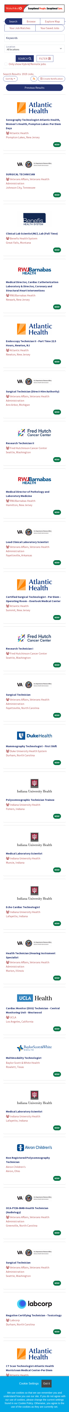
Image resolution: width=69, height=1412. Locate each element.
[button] (45, 58)
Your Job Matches (20, 28)
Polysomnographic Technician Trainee (30, 800)
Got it (46, 1383)
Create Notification (51, 78)
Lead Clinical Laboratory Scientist (27, 542)
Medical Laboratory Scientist (24, 853)
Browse (31, 21)
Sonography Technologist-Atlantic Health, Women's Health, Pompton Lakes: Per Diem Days (33, 124)
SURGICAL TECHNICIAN (20, 174)
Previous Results (34, 87)
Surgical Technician (18, 694)
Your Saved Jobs (50, 28)
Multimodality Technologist (23, 1058)
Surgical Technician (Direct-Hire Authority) (32, 391)
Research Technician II (20, 443)
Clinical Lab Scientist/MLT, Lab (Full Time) (32, 233)
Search (13, 21)
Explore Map (52, 21)
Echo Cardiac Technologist (23, 907)
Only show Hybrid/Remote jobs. (27, 64)
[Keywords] (34, 38)
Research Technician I (19, 648)
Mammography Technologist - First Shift (31, 746)
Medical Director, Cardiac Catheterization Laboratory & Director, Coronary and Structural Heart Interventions (32, 286)
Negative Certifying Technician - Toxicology (34, 1315)
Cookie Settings (29, 1383)
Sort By (9, 78)
